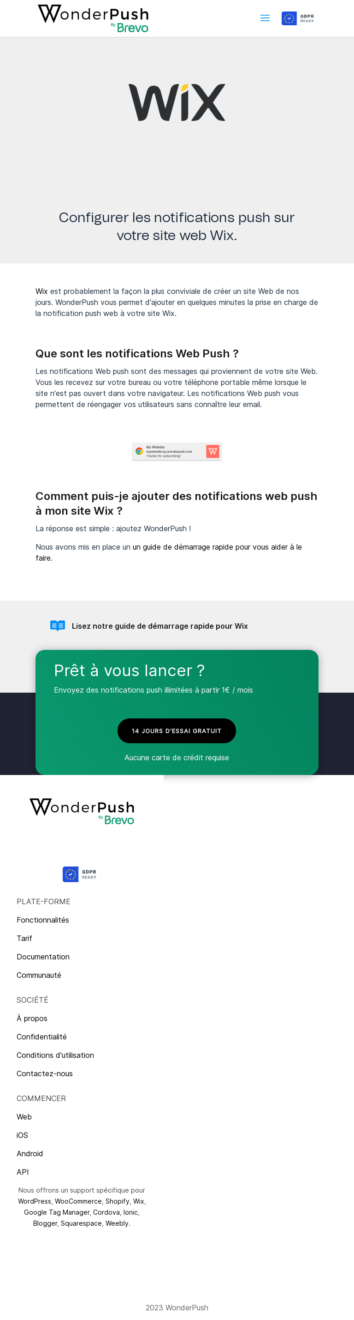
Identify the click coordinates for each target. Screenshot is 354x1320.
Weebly (117, 1223)
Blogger (45, 1223)
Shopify (118, 1201)
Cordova (106, 1212)
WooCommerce (78, 1201)
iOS (22, 1135)
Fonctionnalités (43, 919)
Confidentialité (42, 1036)
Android (30, 1153)
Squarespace (81, 1223)
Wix (41, 291)
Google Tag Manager (56, 1212)
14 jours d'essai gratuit (177, 731)
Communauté (39, 975)
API (23, 1172)
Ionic (131, 1212)
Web (24, 1116)
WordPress (34, 1201)
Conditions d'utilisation (55, 1055)
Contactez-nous (45, 1073)
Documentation (43, 956)
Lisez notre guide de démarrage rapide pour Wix (160, 626)
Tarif (24, 938)
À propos (32, 1018)
